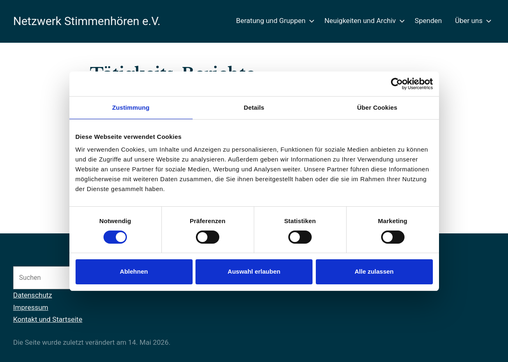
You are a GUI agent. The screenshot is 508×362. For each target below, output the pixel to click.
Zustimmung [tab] (130, 107)
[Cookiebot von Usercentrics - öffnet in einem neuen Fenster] (397, 84)
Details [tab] (254, 107)
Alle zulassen (373, 271)
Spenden (428, 20)
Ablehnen (134, 271)
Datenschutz (32, 295)
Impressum (30, 307)
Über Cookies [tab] (377, 107)
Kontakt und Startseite (47, 319)
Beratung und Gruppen (273, 20)
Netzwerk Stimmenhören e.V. (87, 21)
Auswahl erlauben (254, 271)
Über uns (471, 20)
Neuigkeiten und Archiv (363, 20)
